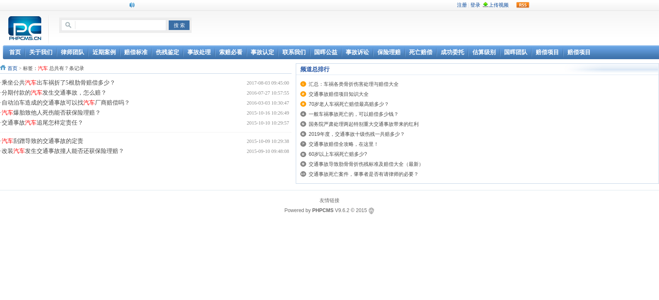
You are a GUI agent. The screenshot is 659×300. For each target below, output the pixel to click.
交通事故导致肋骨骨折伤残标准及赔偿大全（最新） (366, 164)
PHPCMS (322, 210)
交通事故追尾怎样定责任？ (42, 123)
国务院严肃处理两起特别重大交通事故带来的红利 (364, 124)
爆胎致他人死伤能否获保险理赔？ (51, 113)
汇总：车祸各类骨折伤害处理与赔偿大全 (354, 84)
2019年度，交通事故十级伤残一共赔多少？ (357, 134)
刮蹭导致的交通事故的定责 (42, 141)
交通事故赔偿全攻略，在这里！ (344, 144)
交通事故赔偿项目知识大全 (339, 94)
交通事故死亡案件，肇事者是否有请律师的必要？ (364, 174)
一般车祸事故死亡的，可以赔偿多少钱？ (354, 114)
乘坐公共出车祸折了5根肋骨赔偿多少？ (58, 83)
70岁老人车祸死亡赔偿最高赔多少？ (349, 104)
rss (522, 5)
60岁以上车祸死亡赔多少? (338, 154)
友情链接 (329, 200)
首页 (12, 68)
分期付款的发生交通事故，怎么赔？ (54, 93)
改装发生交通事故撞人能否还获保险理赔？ (63, 151)
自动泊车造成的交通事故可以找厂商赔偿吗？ (66, 103)
